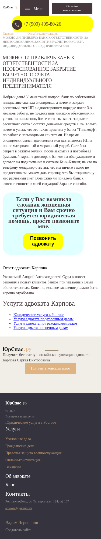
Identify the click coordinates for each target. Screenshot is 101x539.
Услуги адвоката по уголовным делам (43, 319)
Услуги (12, 429)
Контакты (17, 493)
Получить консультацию (50, 368)
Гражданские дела (19, 446)
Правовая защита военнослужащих (33, 453)
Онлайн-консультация (72, 8)
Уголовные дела (18, 439)
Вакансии (13, 467)
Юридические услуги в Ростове (38, 315)
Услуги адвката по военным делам (40, 328)
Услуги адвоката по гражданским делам (45, 323)
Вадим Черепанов (21, 522)
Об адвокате (17, 476)
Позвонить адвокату (43, 241)
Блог (10, 484)
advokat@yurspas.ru (18, 508)
